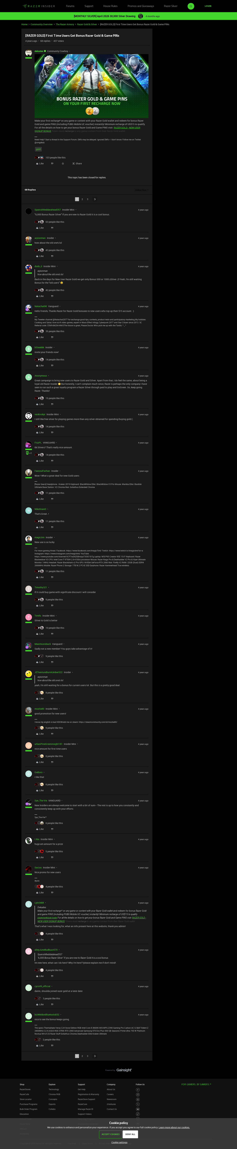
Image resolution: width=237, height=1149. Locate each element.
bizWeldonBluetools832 (47, 1014)
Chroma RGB (54, 1094)
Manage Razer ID (85, 1109)
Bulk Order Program (28, 1109)
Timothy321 (41, 587)
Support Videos (85, 1114)
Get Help (81, 1089)
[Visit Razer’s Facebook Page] (138, 1090)
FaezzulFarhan (42, 470)
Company (111, 1084)
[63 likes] (49, 222)
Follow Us (140, 1084)
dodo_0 (38, 266)
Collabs (52, 1109)
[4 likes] (49, 886)
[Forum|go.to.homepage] (38, 6)
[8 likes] (49, 692)
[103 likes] (50, 157)
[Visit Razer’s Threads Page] (138, 1100)
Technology (54, 1089)
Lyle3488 (39, 902)
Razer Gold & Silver (87, 24)
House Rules (110, 6)
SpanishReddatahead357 (48, 209)
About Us (111, 1089)
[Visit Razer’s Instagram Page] (138, 1095)
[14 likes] (49, 359)
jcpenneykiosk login (47, 917)
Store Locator (26, 1099)
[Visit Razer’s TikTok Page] (138, 1114)
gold (38, 149)
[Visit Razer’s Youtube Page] (138, 1109)
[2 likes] (47, 1039)
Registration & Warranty (88, 1094)
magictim (39, 537)
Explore (52, 1084)
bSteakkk (39, 347)
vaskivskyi (40, 414)
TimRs (38, 615)
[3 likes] (47, 998)
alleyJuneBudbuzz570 (46, 949)
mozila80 (39, 708)
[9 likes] (49, 599)
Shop (22, 1084)
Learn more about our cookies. (174, 1127)
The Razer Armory (65, 24)
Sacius (38, 867)
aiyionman (40, 238)
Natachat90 (41, 306)
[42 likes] (49, 290)
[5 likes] (49, 851)
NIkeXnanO (40, 509)
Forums (70, 6)
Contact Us (112, 1109)
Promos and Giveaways (141, 6)
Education (24, 1114)
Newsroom (111, 1099)
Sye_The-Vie (41, 800)
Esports (52, 1104)
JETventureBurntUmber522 (49, 672)
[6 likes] (49, 756)
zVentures (111, 1104)
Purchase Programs (28, 1104)
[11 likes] (49, 493)
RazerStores (25, 1089)
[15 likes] (49, 398)
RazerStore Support (86, 1099)
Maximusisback (43, 643)
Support (89, 6)
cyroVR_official (42, 986)
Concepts (53, 1099)
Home (24, 24)
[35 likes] (49, 331)
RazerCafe (24, 1094)
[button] (208, 6)
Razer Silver (170, 6)
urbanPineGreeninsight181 (49, 743)
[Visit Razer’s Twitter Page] (138, 1104)
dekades (39, 51)
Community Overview (42, 24)
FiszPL (38, 442)
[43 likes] (49, 250)
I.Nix (37, 839)
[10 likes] (49, 628)
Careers (110, 1094)
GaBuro (38, 772)
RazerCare (82, 1104)
